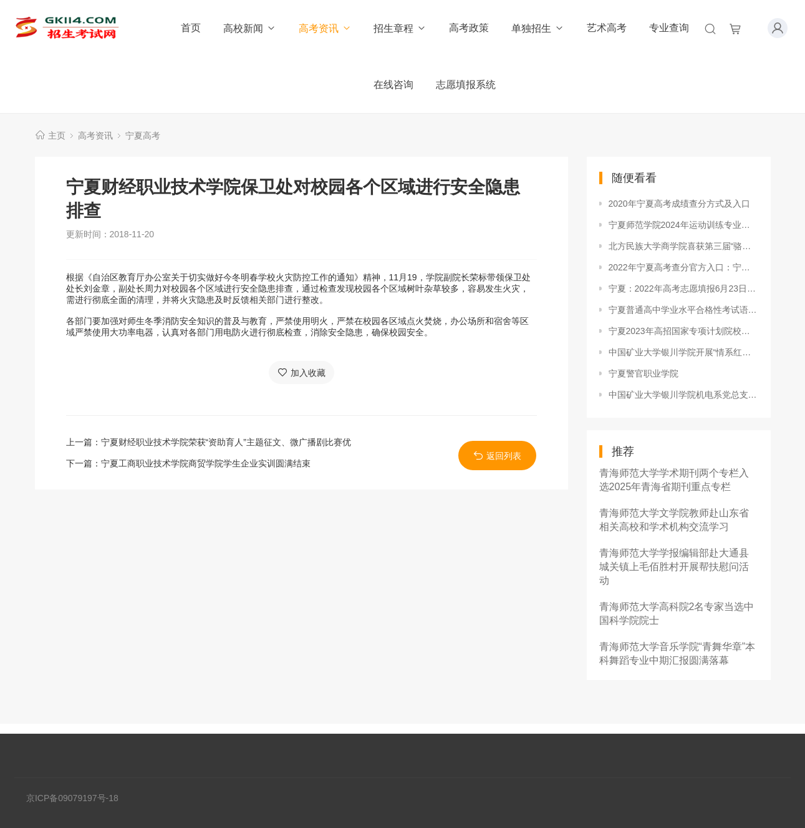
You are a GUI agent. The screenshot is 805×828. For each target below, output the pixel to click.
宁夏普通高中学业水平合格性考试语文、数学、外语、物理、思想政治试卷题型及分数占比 (683, 310)
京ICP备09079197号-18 (72, 798)
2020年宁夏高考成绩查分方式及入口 (679, 204)
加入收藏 (301, 372)
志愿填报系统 (466, 84)
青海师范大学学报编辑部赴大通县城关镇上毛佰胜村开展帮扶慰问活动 (674, 567)
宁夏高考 (142, 135)
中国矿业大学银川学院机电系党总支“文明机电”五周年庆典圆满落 (683, 395)
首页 (191, 27)
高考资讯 (325, 28)
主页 (56, 135)
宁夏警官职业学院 (643, 373)
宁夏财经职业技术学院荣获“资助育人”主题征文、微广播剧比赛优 (226, 442)
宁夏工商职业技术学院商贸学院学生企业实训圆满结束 (206, 463)
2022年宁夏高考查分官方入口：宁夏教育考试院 (683, 267)
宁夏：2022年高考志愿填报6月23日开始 (683, 288)
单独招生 (537, 28)
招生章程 (400, 28)
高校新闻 (249, 28)
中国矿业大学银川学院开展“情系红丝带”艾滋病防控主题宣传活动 (683, 352)
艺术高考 (607, 27)
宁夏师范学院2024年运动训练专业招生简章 (683, 225)
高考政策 (469, 27)
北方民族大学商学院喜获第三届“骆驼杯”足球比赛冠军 (683, 246)
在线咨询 (393, 84)
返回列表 (497, 455)
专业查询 (669, 27)
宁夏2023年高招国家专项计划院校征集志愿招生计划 (683, 331)
